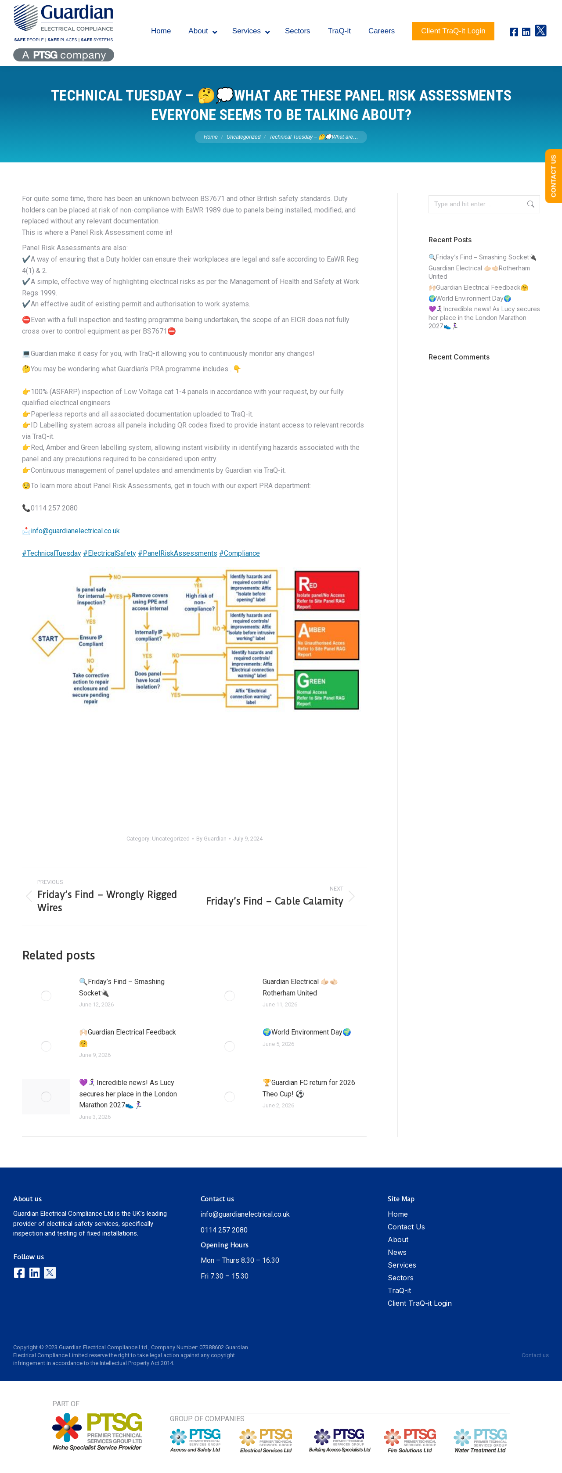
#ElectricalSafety (109, 553)
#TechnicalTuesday (51, 553)
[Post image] (46, 995)
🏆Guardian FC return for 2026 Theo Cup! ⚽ (309, 1088)
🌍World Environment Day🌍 (307, 1032)
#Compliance (239, 553)
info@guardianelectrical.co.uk (75, 531)
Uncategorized (171, 838)
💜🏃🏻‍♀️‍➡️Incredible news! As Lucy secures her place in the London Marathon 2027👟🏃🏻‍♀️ (128, 1093)
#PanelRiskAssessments (177, 553)
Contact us (535, 1355)
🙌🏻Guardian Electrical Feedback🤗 (127, 1038)
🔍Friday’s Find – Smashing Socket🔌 (122, 987)
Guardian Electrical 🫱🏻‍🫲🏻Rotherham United (300, 987)
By (211, 838)
